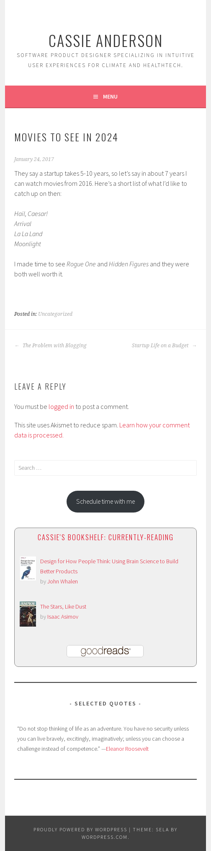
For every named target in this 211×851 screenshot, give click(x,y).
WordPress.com (105, 837)
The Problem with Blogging (50, 346)
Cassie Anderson (106, 40)
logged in (61, 406)
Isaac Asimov (62, 616)
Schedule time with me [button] (105, 501)
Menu (110, 96)
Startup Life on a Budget (164, 346)
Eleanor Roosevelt (127, 748)
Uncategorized (55, 314)
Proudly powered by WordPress (80, 829)
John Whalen (62, 581)
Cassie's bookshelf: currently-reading (106, 537)
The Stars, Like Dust (63, 606)
